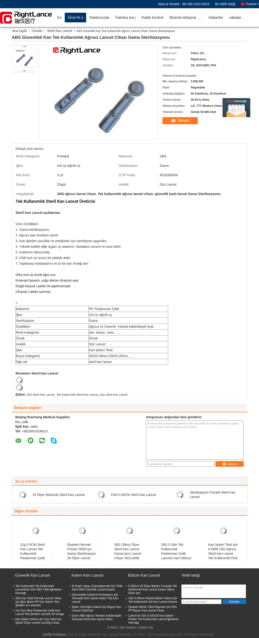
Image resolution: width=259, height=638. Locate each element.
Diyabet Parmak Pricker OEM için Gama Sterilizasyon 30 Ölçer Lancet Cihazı (81, 553)
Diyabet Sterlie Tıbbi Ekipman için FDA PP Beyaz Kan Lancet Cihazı (152, 608)
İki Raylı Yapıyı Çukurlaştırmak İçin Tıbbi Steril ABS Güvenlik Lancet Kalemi (97, 587)
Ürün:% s (75, 18)
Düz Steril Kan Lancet (113, 394)
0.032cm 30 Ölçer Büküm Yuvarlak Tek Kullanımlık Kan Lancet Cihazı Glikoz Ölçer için (152, 589)
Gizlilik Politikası (54, 634)
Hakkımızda (99, 18)
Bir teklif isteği (225, 4)
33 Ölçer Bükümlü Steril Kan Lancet (58, 495)
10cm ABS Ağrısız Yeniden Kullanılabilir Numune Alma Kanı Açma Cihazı (96, 617)
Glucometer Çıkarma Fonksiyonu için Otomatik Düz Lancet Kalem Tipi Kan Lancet (95, 598)
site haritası (128, 627)
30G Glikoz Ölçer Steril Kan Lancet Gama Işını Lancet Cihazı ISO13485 (127, 551)
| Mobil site (145, 627)
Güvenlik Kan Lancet (32, 575)
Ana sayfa (19, 31)
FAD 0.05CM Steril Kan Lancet (133, 495)
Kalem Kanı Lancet (87, 575)
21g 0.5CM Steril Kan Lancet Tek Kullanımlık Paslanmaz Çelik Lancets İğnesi (32, 553)
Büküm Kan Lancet (144, 575)
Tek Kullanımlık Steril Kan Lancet (77, 394)
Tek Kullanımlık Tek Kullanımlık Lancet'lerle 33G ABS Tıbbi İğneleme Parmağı (38, 589)
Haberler (216, 18)
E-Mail (112, 627)
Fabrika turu (125, 18)
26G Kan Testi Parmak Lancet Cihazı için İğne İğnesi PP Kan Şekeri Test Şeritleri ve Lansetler (38, 602)
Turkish (252, 4)
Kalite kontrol (152, 18)
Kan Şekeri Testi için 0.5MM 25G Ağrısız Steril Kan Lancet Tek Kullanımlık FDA (223, 551)
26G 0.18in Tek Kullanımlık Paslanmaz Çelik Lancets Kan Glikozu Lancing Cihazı (176, 553)
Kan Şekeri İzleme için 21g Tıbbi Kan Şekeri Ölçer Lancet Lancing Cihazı (38, 621)
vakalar (235, 18)
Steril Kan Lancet (59, 31)
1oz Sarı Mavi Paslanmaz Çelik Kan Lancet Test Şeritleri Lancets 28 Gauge (39, 612)
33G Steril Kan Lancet (40, 394)
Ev (59, 18)
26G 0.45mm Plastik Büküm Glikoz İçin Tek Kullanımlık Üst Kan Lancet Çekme (152, 600)
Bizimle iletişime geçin (188, 18)
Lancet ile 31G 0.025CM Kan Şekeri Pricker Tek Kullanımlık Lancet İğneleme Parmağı (153, 619)
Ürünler (37, 31)
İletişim (183, 121)
